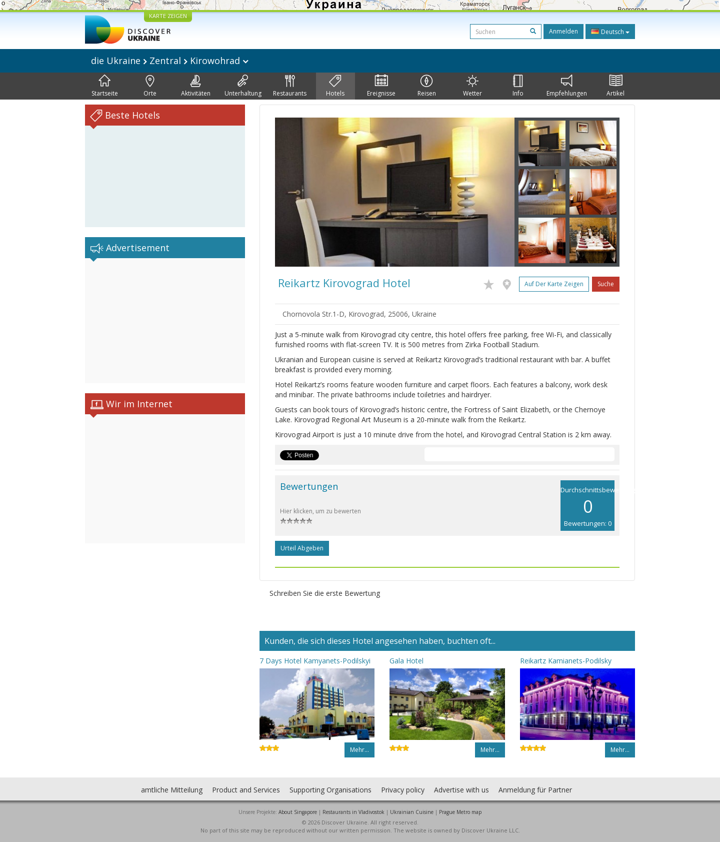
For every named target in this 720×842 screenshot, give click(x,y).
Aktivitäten (195, 86)
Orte (150, 86)
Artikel (615, 86)
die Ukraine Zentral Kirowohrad (169, 61)
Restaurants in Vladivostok (353, 811)
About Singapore (297, 811)
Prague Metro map (460, 811)
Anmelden (563, 31)
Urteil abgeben (302, 548)
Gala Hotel (407, 660)
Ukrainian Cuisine (412, 811)
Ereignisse (381, 86)
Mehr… (359, 749)
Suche (606, 284)
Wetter (472, 86)
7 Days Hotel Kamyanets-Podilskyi (315, 660)
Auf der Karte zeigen (554, 284)
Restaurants (289, 86)
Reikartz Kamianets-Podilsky (566, 660)
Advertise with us (461, 789)
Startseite (105, 86)
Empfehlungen (566, 86)
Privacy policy (402, 789)
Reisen (427, 86)
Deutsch (610, 31)
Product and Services (246, 789)
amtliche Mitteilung (171, 789)
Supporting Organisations (331, 789)
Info (518, 86)
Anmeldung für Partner (535, 789)
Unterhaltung (243, 86)
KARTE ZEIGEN (168, 16)
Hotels (335, 86)
